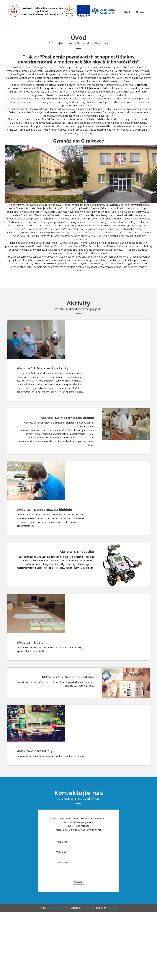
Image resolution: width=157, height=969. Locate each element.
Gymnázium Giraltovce (59, 907)
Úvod (127, 12)
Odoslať (78, 882)
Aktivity (140, 12)
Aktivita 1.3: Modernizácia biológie (44, 509)
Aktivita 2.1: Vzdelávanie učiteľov (68, 677)
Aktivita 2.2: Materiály (34, 751)
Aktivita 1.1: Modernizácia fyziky (43, 368)
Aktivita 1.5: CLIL (30, 642)
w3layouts (112, 907)
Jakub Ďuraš (87, 907)
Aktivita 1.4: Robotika (77, 551)
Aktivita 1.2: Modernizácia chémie (67, 418)
